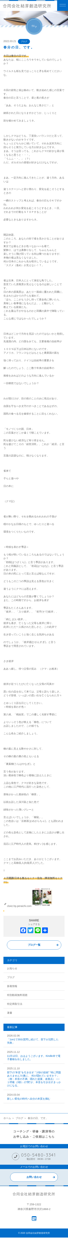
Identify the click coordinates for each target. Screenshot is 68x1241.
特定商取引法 (14, 1003)
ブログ (24, 41)
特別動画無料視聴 (17, 995)
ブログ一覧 (34, 944)
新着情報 (12, 986)
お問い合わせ (34, 1177)
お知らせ (12, 968)
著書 (9, 1012)
